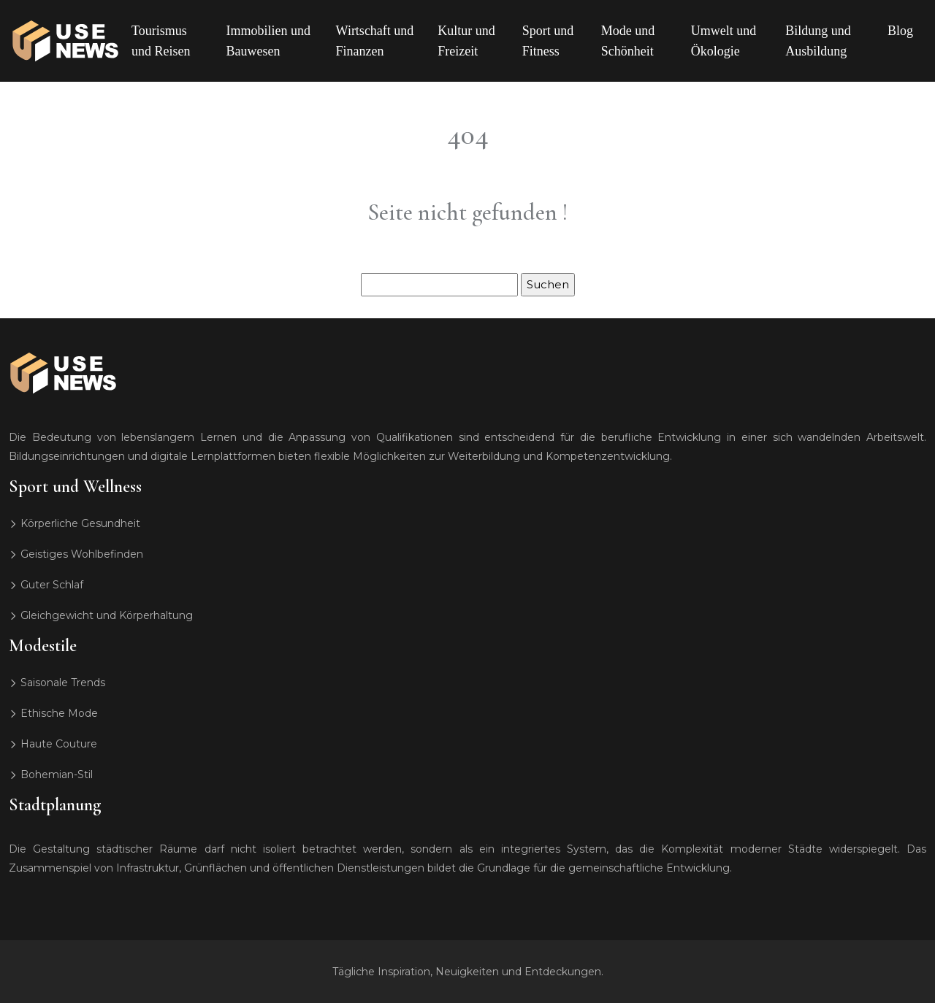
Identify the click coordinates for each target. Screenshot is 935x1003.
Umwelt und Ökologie (724, 40)
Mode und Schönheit (628, 40)
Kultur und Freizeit (466, 40)
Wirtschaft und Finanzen (375, 40)
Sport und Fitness (548, 40)
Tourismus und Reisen (161, 40)
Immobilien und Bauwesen (268, 40)
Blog (900, 30)
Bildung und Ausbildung (818, 40)
